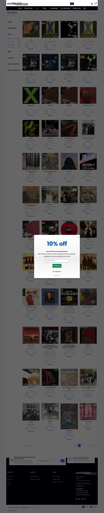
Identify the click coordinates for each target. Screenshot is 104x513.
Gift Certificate (65, 8)
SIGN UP (57, 266)
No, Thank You (57, 271)
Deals (37, 8)
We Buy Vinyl (77, 8)
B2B (84, 8)
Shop (44, 8)
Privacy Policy (57, 275)
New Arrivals (28, 8)
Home (20, 8)
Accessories (54, 8)
